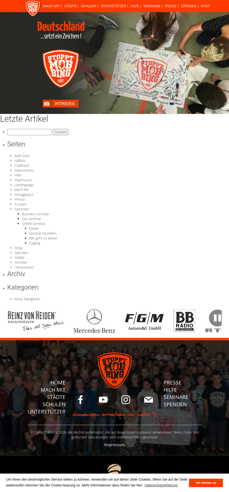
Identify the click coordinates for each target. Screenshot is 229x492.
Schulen (88, 6)
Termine (21, 262)
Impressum (23, 180)
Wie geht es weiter (43, 238)
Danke (34, 228)
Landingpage (24, 185)
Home (57, 382)
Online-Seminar (33, 223)
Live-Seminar (31, 218)
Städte (70, 6)
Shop (205, 6)
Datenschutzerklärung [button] (161, 485)
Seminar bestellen (42, 233)
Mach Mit (51, 6)
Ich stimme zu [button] (206, 482)
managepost (24, 194)
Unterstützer (113, 6)
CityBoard (22, 165)
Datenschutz (24, 170)
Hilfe (134, 6)
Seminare (151, 6)
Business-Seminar (35, 214)
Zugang (34, 243)
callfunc (20, 160)
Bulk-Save (22, 155)
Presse (171, 6)
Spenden (189, 6)
